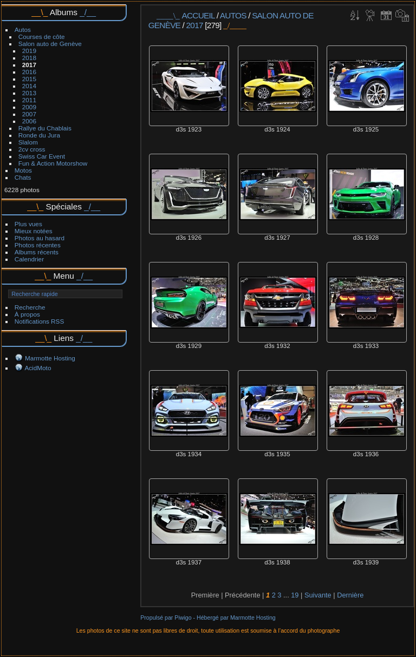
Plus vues (28, 223)
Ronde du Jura (39, 135)
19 (294, 595)
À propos (27, 314)
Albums (63, 12)
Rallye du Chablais (45, 128)
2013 (29, 92)
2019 (29, 50)
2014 (29, 85)
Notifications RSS (39, 321)
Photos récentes (38, 244)
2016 (29, 71)
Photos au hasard (39, 237)
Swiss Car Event (41, 156)
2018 (29, 57)
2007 (29, 113)
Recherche (30, 307)
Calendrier (29, 258)
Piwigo (182, 617)
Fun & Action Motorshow (53, 163)
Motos (23, 170)
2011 (29, 99)
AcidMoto (37, 367)
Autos (23, 29)
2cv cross (32, 149)
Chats (23, 177)
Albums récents (36, 251)
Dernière (350, 595)
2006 (29, 120)
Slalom (28, 142)
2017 (29, 64)
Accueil (198, 15)
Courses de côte (41, 36)
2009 (29, 106)
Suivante (318, 595)
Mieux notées (34, 230)
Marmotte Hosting (50, 358)
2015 (29, 78)
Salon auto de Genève (50, 43)
